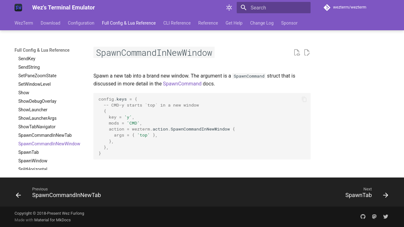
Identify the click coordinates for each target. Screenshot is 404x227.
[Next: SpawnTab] (365, 194)
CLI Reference (177, 23)
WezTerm (24, 23)
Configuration (81, 23)
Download (50, 23)
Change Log (261, 23)
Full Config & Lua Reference (129, 23)
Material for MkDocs (52, 220)
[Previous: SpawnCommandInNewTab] (60, 194)
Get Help (234, 23)
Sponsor (289, 23)
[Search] (274, 7)
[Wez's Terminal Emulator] (18, 7)
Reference (208, 23)
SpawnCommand (182, 84)
